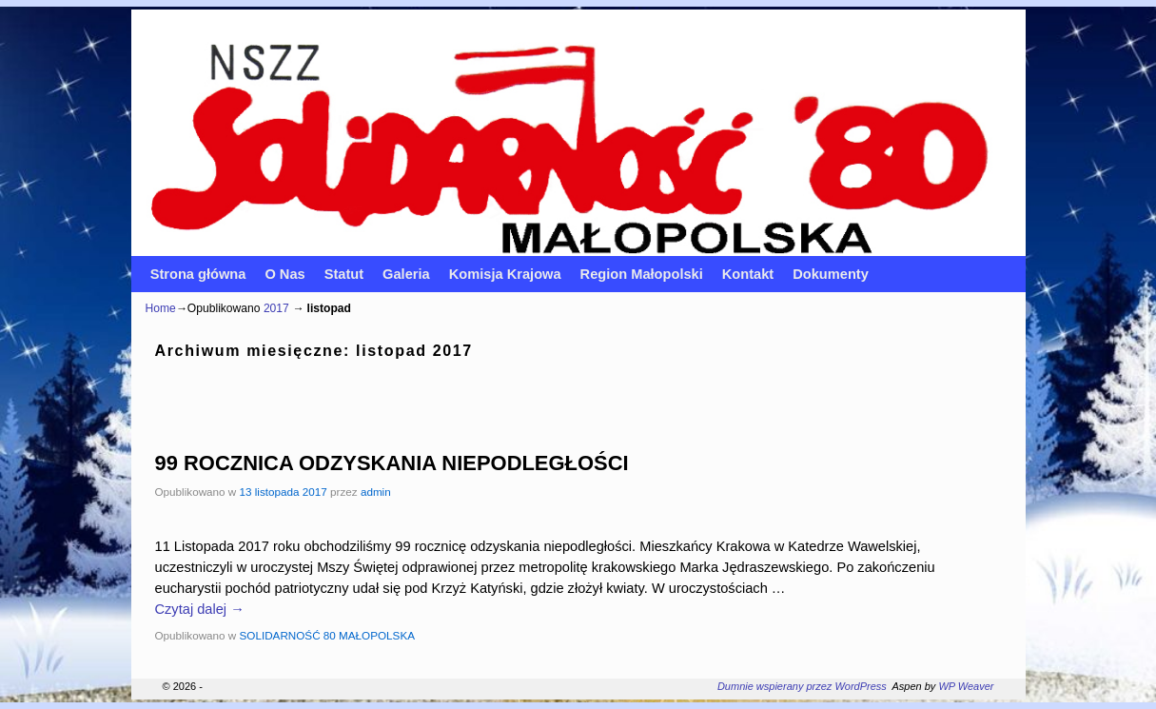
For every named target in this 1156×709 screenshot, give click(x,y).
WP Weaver (965, 686)
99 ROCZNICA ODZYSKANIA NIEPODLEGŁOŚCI (392, 463)
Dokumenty (831, 274)
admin (376, 491)
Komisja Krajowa (505, 274)
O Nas (284, 274)
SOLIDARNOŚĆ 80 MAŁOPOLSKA (327, 635)
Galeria (406, 274)
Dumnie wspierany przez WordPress (802, 686)
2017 (276, 308)
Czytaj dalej (200, 609)
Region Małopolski (641, 274)
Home (161, 308)
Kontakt (748, 274)
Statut (343, 274)
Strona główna (198, 274)
